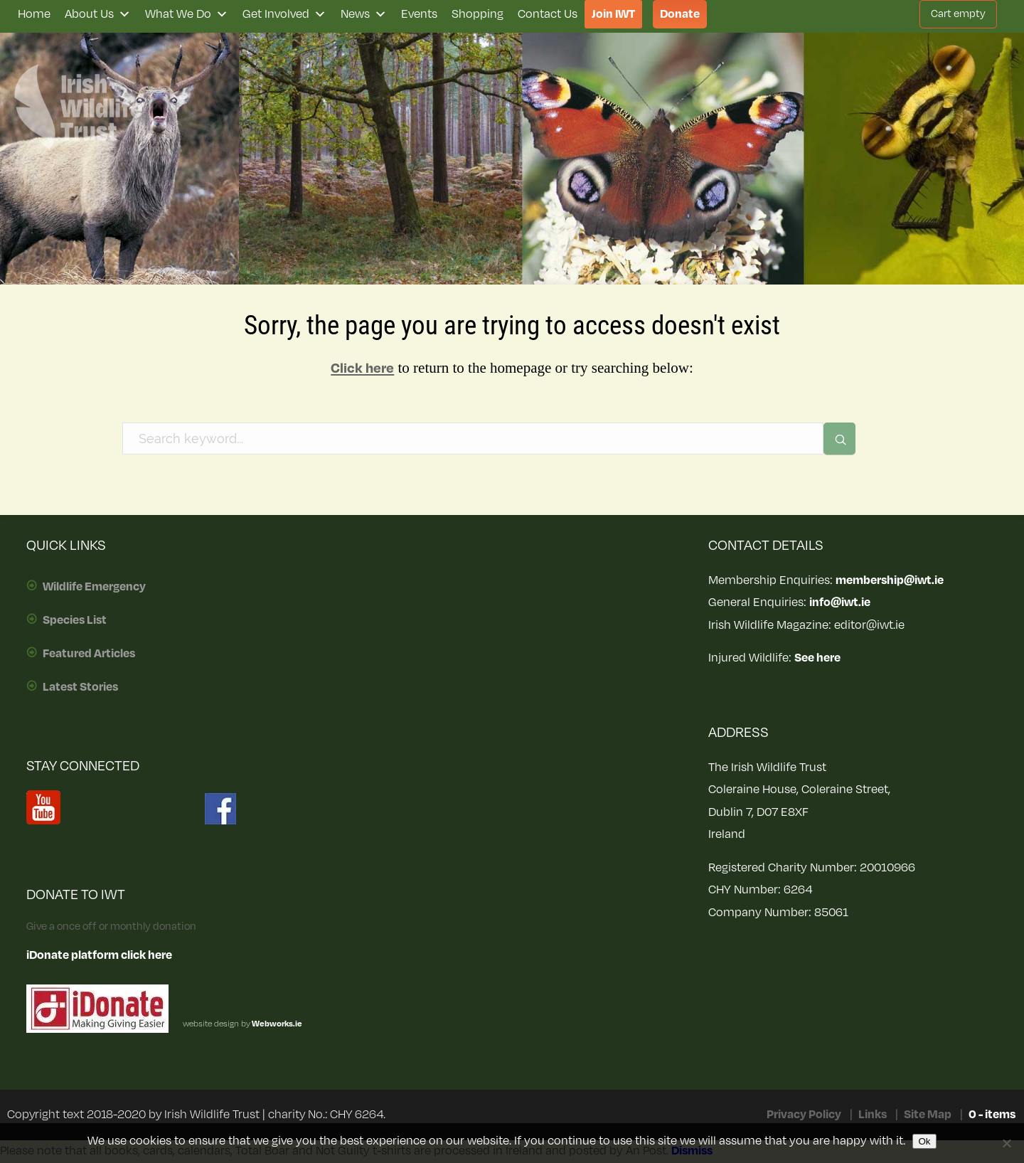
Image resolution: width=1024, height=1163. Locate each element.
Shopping (477, 14)
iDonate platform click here (99, 955)
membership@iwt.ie (890, 580)
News (364, 14)
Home (34, 14)
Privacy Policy (804, 1114)
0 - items (992, 1114)
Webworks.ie (276, 1024)
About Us (98, 14)
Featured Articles (89, 653)
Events (419, 14)
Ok (924, 1141)
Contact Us (547, 14)
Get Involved (284, 14)
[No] (1006, 1143)
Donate (680, 14)
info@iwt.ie (839, 602)
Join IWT (613, 14)
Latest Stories (80, 687)
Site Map (927, 1114)
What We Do (186, 14)
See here (817, 658)
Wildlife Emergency (94, 586)
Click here (362, 368)
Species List (75, 620)
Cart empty (958, 13)
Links (872, 1114)
